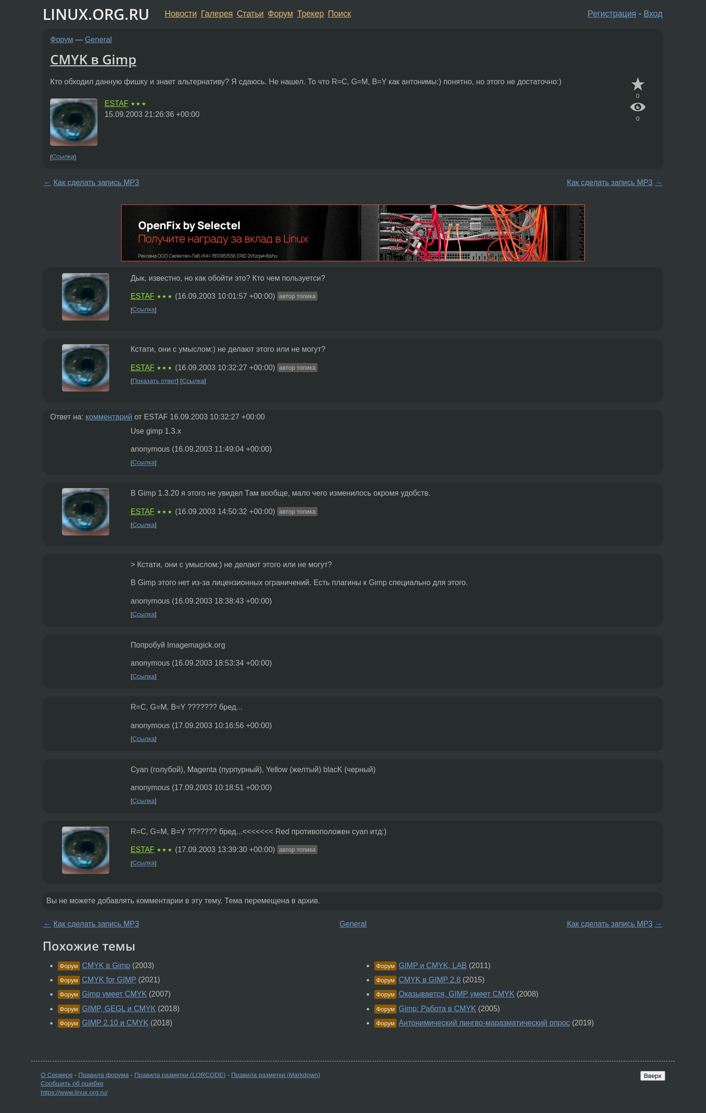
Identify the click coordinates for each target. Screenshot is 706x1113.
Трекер (310, 13)
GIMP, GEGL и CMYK (119, 1009)
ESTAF (116, 103)
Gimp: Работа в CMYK (437, 1009)
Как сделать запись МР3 (96, 182)
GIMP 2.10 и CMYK (115, 1023)
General (98, 40)
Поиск (339, 13)
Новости (181, 13)
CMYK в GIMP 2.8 (429, 980)
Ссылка (63, 156)
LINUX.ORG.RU (96, 14)
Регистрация (612, 13)
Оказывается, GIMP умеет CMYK (456, 994)
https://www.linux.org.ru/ (74, 1092)
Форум (280, 13)
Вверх (653, 1075)
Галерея (217, 13)
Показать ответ (154, 380)
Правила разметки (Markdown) (275, 1074)
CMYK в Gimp (93, 59)
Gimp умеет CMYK (114, 994)
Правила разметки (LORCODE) (180, 1074)
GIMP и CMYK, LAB (432, 966)
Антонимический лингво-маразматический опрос (484, 1023)
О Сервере (57, 1074)
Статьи (250, 13)
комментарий (109, 417)
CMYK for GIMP (109, 980)
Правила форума (104, 1074)
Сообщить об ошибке (72, 1083)
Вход (653, 13)
